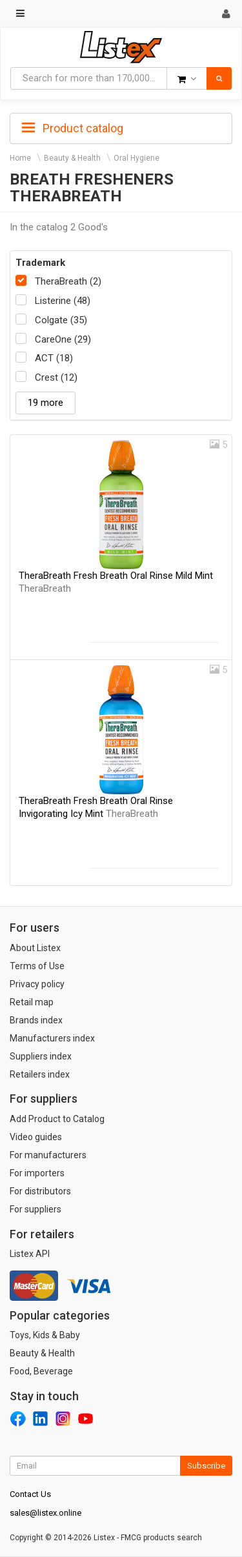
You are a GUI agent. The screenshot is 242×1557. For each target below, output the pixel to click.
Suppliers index (41, 1056)
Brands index (36, 1020)
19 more (45, 402)
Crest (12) (56, 377)
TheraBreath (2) (68, 281)
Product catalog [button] (72, 128)
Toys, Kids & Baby (45, 1335)
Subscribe (206, 1466)
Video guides (36, 1137)
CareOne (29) (63, 339)
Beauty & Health (72, 158)
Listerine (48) (62, 300)
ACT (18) (54, 358)
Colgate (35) (61, 320)
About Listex (35, 948)
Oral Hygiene (136, 158)
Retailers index (40, 1074)
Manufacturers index (52, 1038)
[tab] (121, 127)
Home (20, 158)
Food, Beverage (41, 1371)
